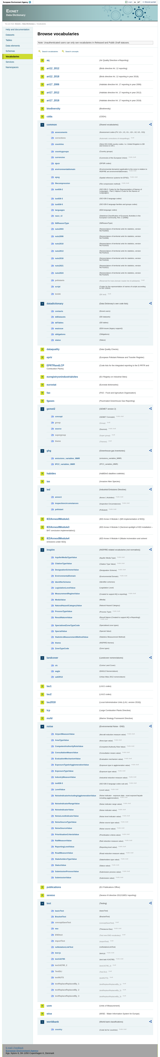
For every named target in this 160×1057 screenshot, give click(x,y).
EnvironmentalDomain (65, 576)
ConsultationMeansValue (66, 752)
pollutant (59, 509)
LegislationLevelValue (65, 588)
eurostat (51, 384)
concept (58, 416)
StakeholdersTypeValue (66, 859)
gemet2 (51, 409)
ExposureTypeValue (64, 771)
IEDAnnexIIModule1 (58, 519)
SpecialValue (61, 631)
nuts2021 (59, 266)
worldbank (53, 1021)
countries (59, 144)
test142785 (60, 959)
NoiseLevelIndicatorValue (67, 816)
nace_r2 (58, 216)
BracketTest (60, 916)
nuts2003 (59, 229)
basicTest (59, 911)
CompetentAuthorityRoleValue (69, 746)
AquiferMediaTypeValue (66, 557)
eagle (57, 671)
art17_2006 (53, 84)
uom (49, 1005)
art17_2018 (53, 100)
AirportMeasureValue (64, 734)
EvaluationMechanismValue (68, 758)
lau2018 (51, 702)
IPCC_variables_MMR (65, 464)
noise (50, 726)
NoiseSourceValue (63, 828)
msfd (49, 718)
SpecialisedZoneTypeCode (67, 625)
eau (56, 928)
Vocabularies (12, 56)
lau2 (49, 694)
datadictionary (55, 303)
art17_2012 (53, 92)
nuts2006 (59, 236)
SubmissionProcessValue (67, 871)
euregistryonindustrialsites (62, 376)
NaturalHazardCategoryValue (68, 605)
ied (48, 489)
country (58, 1029)
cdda (49, 116)
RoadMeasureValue (64, 853)
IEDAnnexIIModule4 (58, 538)
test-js (58, 953)
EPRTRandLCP (55, 365)
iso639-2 (59, 189)
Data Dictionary (28, 24)
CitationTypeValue (63, 563)
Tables (9, 40)
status (58, 340)
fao (48, 393)
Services (10, 62)
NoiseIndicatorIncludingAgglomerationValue (75, 795)
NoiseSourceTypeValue (65, 822)
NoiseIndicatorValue (64, 810)
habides (51, 473)
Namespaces (12, 67)
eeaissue (59, 328)
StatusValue (60, 865)
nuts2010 (59, 244)
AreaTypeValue (62, 740)
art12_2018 (53, 76)
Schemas (10, 51)
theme (58, 643)
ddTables (59, 323)
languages (60, 210)
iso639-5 (59, 204)
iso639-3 (59, 198)
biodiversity (53, 108)
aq (48, 60)
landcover (52, 657)
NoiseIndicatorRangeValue (67, 803)
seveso (51, 895)
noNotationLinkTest (64, 947)
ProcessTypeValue (63, 611)
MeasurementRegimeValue (67, 593)
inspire (51, 549)
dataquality (53, 349)
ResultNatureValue (63, 617)
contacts (59, 311)
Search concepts (72, 51)
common (52, 124)
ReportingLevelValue (64, 847)
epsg (57, 177)
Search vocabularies (50, 51)
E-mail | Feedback (14, 1048)
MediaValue (60, 600)
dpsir (57, 163)
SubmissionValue (63, 877)
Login (130, 2)
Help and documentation (17, 29)
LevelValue (60, 789)
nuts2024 (59, 273)
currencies (60, 157)
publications (54, 887)
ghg (49, 450)
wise (49, 1013)
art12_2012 (53, 68)
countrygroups (62, 151)
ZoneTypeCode (62, 648)
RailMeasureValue (63, 840)
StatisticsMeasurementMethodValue (71, 637)
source (58, 429)
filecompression (62, 183)
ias (48, 481)
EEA (18, 2)
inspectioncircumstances (66, 503)
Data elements (13, 45)
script (57, 286)
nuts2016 (59, 258)
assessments (61, 132)
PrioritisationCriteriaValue (67, 834)
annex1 (58, 497)
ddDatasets (60, 317)
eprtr (49, 357)
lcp (48, 710)
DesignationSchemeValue (67, 570)
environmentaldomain (65, 169)
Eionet (17, 24)
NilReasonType (62, 223)
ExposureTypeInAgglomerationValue (72, 765)
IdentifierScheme (63, 582)
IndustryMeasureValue (65, 777)
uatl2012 (59, 677)
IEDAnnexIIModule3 (58, 527)
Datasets (10, 35)
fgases (50, 401)
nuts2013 (59, 251)
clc (56, 665)
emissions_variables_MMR (67, 458)
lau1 (49, 686)
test (49, 903)
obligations (60, 334)
